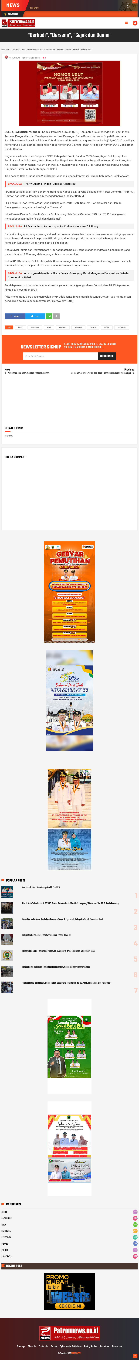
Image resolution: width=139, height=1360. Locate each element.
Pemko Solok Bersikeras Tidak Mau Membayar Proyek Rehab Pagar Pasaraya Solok (56, 967)
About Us (32, 1346)
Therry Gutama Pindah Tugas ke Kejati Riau (49, 183)
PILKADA (93, 327)
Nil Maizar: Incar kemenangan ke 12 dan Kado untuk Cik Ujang (61, 226)
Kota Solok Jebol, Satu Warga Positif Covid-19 (41, 888)
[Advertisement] (69, 401)
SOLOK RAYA (121, 327)
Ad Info (54, 1346)
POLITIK (106, 327)
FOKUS (20, 327)
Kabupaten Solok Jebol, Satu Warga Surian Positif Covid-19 (46, 935)
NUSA (49, 327)
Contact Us (43, 1346)
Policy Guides (90, 1346)
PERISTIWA (78, 327)
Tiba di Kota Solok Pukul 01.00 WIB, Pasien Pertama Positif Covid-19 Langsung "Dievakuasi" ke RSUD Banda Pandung (70, 903)
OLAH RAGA (62, 327)
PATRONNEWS (76, 1353)
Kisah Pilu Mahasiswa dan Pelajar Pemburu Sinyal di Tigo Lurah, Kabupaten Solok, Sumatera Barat (62, 919)
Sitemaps (21, 1346)
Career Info (117, 1346)
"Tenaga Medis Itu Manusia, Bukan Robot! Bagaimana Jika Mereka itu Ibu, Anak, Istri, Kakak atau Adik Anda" (66, 983)
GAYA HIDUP (35, 327)
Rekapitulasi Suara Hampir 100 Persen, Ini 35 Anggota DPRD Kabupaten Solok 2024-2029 (58, 951)
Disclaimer (104, 1346)
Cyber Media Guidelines (71, 1346)
